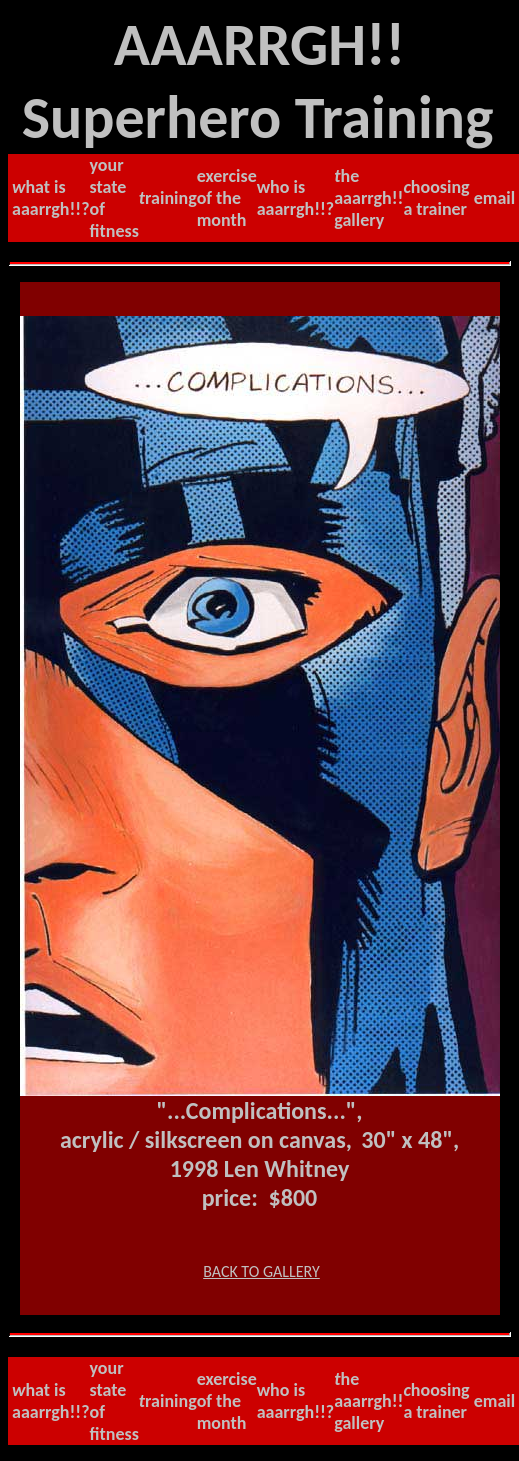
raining (168, 198)
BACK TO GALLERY (261, 1271)
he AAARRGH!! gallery (368, 198)
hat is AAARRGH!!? (51, 198)
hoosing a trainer (436, 198)
